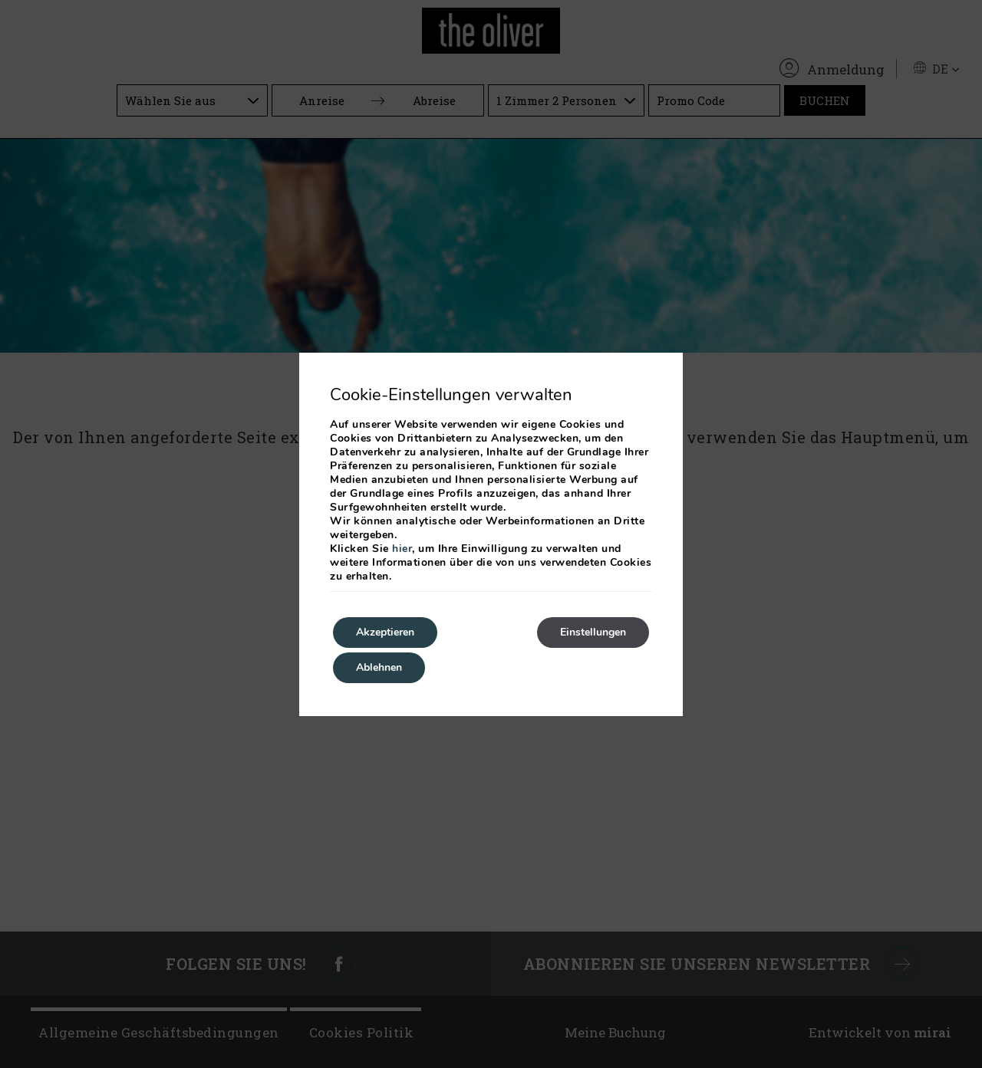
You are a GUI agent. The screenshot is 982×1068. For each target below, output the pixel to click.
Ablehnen (379, 667)
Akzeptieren (385, 632)
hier (402, 548)
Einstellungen (593, 632)
